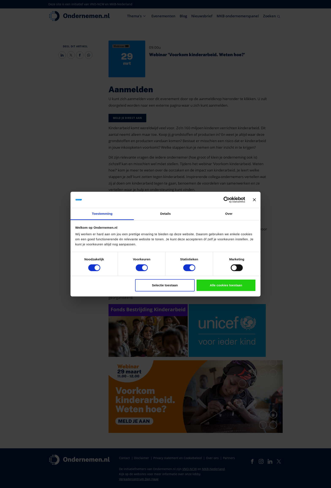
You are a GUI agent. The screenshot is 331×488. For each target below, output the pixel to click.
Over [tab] (229, 213)
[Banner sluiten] (254, 199)
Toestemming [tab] (102, 213)
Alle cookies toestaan (226, 285)
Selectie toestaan (165, 285)
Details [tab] (165, 213)
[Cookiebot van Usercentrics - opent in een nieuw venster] (226, 200)
